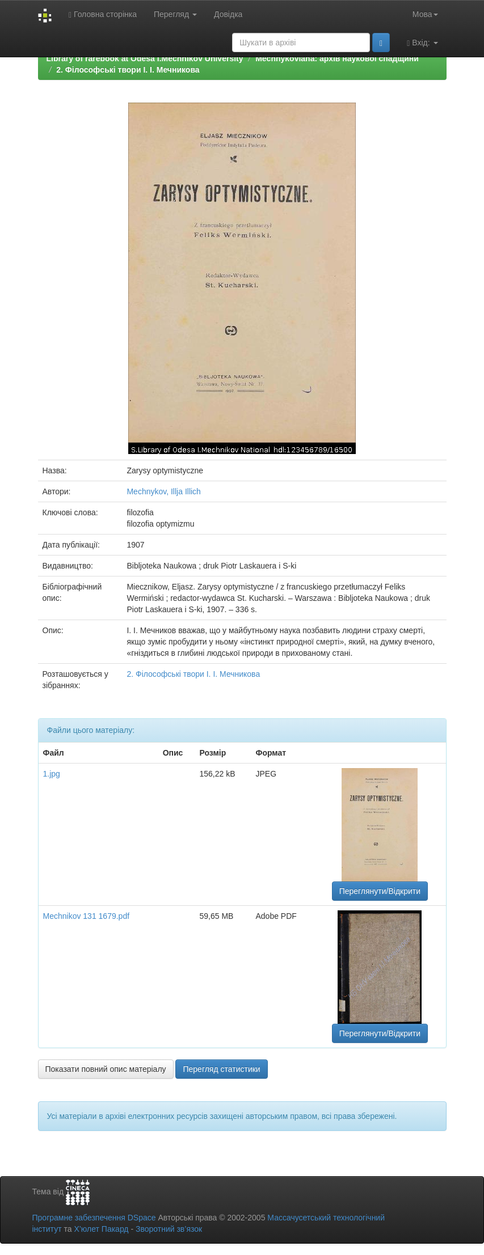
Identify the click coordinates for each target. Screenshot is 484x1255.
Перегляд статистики (221, 1069)
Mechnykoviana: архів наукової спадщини (337, 58)
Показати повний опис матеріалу (105, 1069)
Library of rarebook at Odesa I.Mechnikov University (145, 58)
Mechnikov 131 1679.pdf (86, 916)
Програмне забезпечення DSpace (94, 1217)
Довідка (228, 14)
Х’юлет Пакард (101, 1228)
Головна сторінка (103, 14)
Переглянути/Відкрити (379, 891)
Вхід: (422, 43)
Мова (425, 14)
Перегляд (175, 14)
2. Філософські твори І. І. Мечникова (127, 69)
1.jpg (51, 773)
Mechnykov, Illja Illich (163, 491)
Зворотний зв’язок (169, 1228)
